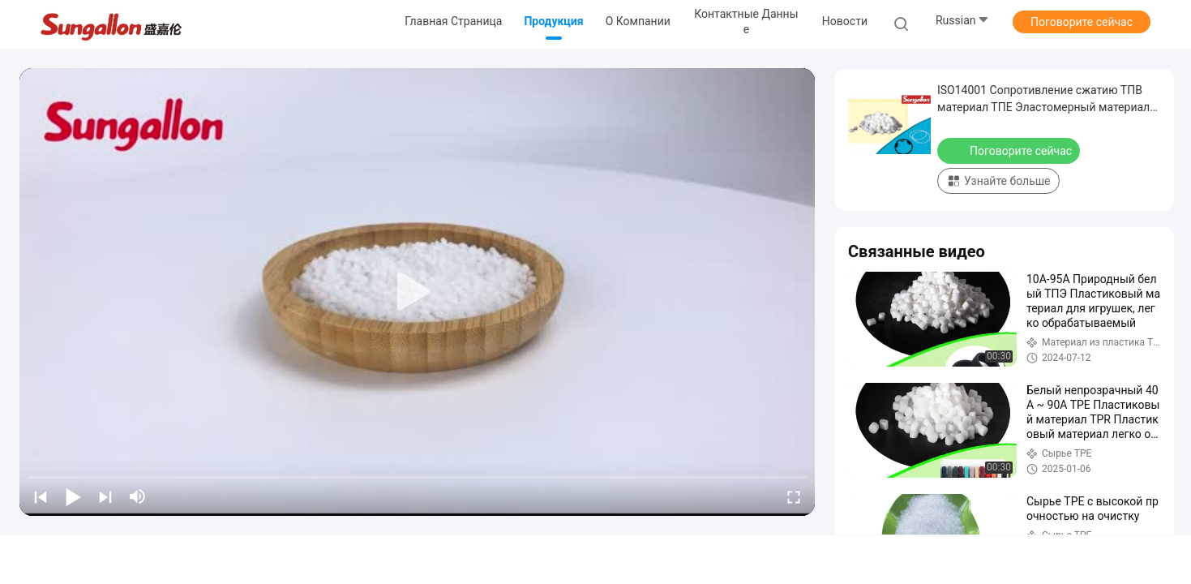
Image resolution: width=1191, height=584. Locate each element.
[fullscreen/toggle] (794, 496)
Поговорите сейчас (1081, 21)
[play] (417, 292)
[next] (105, 496)
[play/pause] (73, 496)
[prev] (40, 496)
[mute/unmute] (138, 496)
